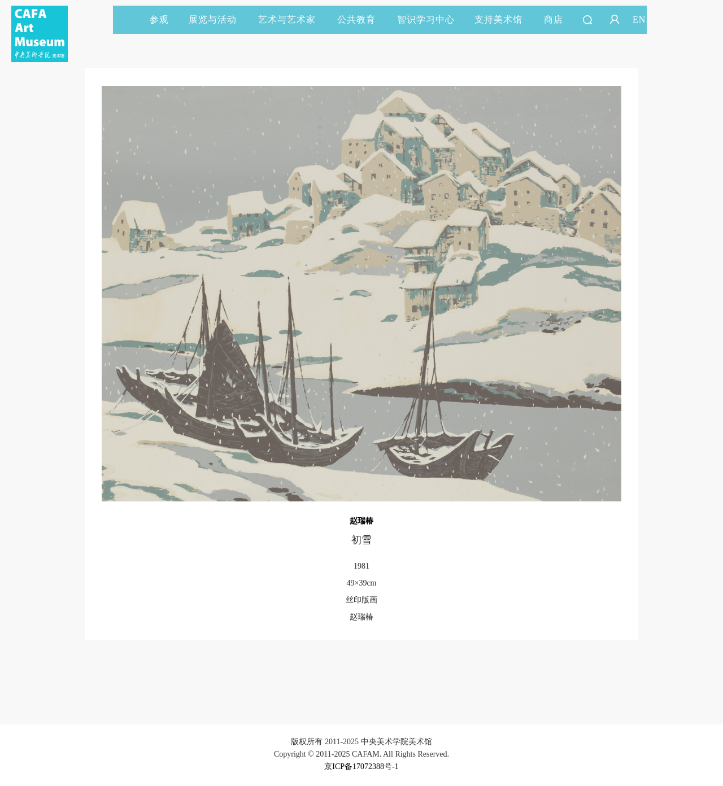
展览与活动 (218, 19)
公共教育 (361, 19)
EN (639, 19)
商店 (553, 19)
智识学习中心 (426, 19)
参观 (159, 19)
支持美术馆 (503, 19)
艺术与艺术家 (292, 19)
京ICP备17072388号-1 (361, 766)
